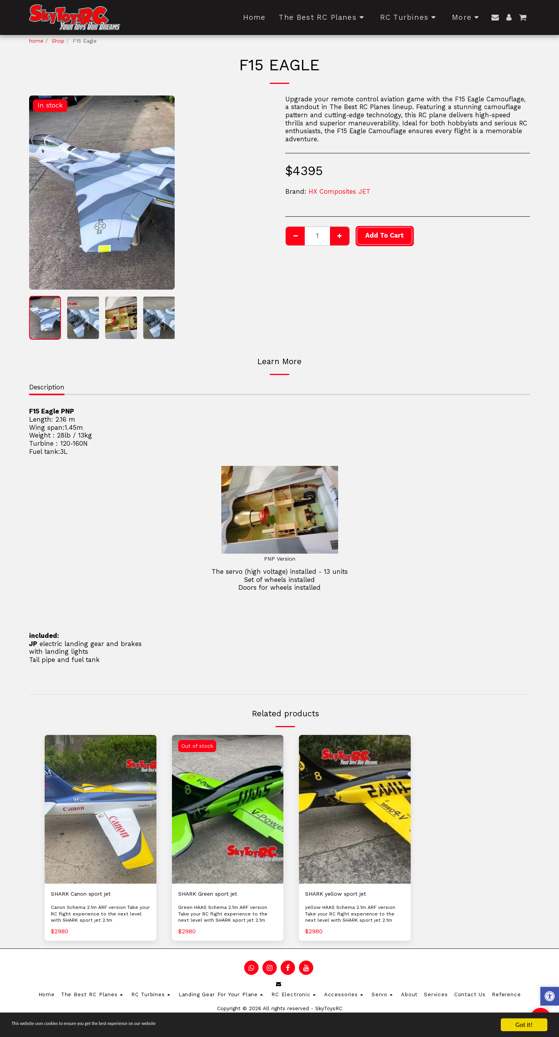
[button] (495, 17)
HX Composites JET (339, 191)
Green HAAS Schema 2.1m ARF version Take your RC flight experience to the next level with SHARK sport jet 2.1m (227, 915)
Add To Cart (384, 235)
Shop (58, 41)
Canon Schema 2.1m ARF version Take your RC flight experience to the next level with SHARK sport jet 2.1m (99, 915)
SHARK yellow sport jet (341, 894)
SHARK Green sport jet (213, 894)
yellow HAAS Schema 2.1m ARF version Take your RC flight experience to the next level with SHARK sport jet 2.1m (354, 918)
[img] (100, 809)
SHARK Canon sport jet (87, 894)
